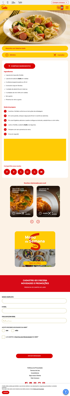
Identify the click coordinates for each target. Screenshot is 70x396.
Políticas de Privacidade (35, 368)
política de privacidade (23, 337)
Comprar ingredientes (20, 66)
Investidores (35, 373)
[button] (32, 221)
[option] (21, 201)
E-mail (4, 307)
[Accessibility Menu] (66, 392)
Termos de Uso (35, 370)
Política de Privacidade (38, 389)
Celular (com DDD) (8, 316)
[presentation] (17, 346)
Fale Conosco (35, 378)
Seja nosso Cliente (35, 375)
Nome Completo (8, 297)
